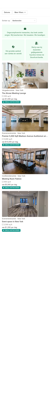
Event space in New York (12, 221)
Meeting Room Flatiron (12, 179)
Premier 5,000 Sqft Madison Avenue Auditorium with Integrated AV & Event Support (25, 136)
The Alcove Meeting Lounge (14, 93)
